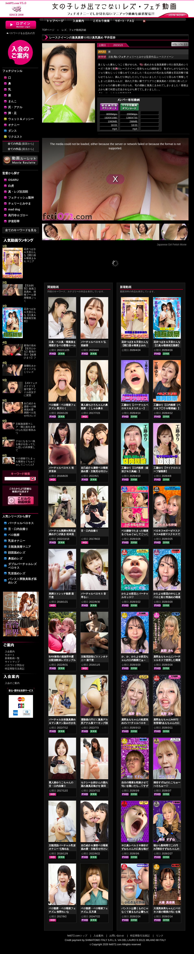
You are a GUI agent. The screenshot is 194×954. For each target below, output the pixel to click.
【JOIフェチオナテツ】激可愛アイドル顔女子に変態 (30, 389)
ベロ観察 (14, 534)
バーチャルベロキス (21, 523)
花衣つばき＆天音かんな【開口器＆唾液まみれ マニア (30, 255)
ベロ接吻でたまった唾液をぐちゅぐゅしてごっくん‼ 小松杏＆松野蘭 (134, 534)
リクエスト (15, 136)
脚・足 (12, 113)
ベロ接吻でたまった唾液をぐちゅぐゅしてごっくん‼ (26, 461)
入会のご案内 (12, 683)
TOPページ (48, 30)
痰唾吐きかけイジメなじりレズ (30, 368)
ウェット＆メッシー (21, 119)
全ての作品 (21, 143)
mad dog (14, 209)
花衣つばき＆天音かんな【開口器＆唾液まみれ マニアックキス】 (134, 345)
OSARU (13, 179)
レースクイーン (165, 56)
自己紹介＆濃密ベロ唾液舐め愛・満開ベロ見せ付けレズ (30, 409)
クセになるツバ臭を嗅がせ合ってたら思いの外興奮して (25, 446)
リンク (159, 935)
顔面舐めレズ (16, 552)
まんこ (12, 101)
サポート (10, 655)
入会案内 (10, 651)
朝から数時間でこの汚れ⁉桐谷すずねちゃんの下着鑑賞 (166, 849)
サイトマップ (12, 661)
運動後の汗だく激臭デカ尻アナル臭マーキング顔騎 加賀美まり (94, 723)
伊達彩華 (14, 221)
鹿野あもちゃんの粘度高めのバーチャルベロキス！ (134, 723)
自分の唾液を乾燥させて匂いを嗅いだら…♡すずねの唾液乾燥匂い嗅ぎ (134, 786)
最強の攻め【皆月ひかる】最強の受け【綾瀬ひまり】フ (30, 351)
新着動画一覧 (12, 658)
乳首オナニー (16, 540)
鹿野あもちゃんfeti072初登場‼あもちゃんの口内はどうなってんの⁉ (166, 723)
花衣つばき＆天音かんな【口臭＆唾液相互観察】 (30, 315)
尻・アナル (15, 107)
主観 (110, 56)
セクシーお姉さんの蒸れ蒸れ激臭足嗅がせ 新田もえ (94, 786)
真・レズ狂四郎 (18, 191)
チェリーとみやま (19, 203)
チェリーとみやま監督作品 (141, 56)
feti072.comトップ (77, 935)
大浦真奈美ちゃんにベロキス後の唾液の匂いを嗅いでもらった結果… (167, 912)
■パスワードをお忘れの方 (21, 33)
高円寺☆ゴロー (18, 215)
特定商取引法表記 (14, 668)
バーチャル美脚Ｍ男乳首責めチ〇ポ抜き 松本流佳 (62, 534)
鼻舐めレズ (15, 558)
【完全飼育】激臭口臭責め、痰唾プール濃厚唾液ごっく (30, 293)
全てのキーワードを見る (20, 230)
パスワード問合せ (14, 665)
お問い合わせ (116, 935)
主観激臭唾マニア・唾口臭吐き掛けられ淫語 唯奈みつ (26, 428)
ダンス (12, 130)
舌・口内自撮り (18, 529)
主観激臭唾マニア (19, 546)
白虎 (11, 185)
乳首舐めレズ (16, 573)
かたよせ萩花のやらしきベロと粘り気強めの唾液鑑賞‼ (167, 597)
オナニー (14, 124)
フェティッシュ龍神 (21, 197)
